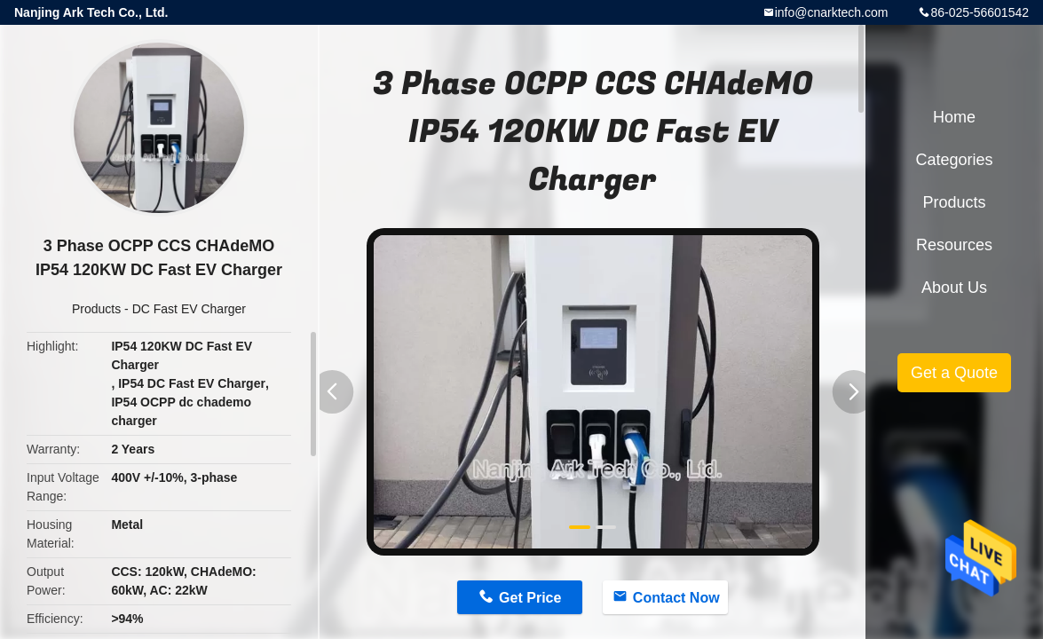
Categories (953, 160)
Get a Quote (954, 373)
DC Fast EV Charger (189, 309)
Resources (954, 245)
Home (954, 117)
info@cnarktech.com (832, 12)
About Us (954, 287)
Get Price (530, 597)
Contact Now (676, 597)
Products (96, 309)
